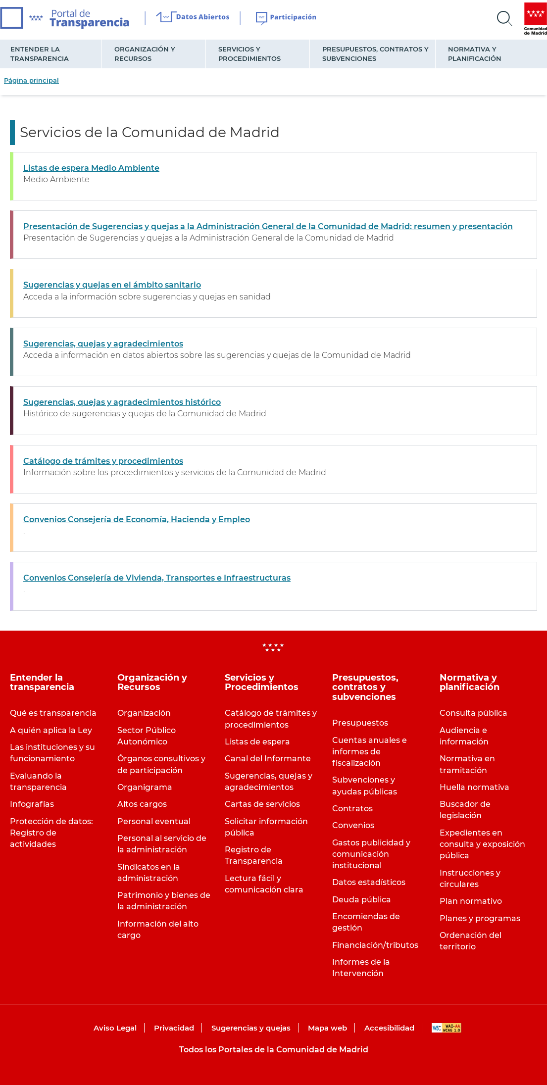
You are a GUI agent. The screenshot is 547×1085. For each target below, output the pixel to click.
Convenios (353, 825)
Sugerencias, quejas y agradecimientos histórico (122, 402)
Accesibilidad (389, 1028)
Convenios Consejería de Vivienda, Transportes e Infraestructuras (157, 578)
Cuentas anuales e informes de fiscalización (369, 752)
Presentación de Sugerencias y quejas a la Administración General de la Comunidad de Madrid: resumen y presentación (268, 226)
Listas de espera (257, 741)
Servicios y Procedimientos (249, 53)
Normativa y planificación (474, 53)
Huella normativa (474, 787)
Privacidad (174, 1028)
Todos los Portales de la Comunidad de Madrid (273, 1049)
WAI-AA (446, 1028)
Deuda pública (361, 899)
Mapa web (327, 1028)
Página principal (31, 80)
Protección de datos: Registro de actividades (51, 833)
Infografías (32, 804)
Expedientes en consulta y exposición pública (482, 844)
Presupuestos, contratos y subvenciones (375, 53)
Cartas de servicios (262, 804)
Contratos (352, 808)
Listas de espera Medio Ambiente (91, 168)
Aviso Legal (115, 1028)
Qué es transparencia (53, 713)
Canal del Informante (268, 758)
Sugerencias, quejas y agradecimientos (103, 343)
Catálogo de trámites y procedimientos (103, 461)
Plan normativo (471, 901)
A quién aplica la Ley (51, 730)
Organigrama (144, 787)
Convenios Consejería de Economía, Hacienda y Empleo (136, 519)
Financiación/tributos (375, 945)
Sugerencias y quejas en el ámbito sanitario (112, 285)
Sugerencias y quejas (251, 1028)
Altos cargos (142, 804)
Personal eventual (154, 821)
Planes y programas (480, 918)
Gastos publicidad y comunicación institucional (371, 854)
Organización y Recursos (144, 53)
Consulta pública (473, 713)
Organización (144, 713)
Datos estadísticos (368, 882)
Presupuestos (360, 723)
